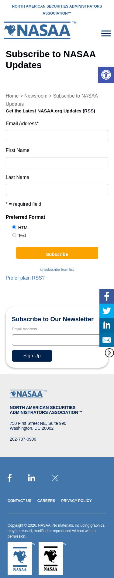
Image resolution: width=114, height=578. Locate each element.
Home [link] (12, 95)
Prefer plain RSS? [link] (25, 277)
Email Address (22, 123)
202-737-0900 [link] (23, 439)
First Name (17, 150)
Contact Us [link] (19, 501)
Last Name (17, 177)
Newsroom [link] (35, 95)
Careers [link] (46, 501)
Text (22, 235)
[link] (106, 75)
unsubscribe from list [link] (57, 269)
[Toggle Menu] (106, 33)
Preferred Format (25, 217)
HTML (24, 227)
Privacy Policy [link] (76, 501)
